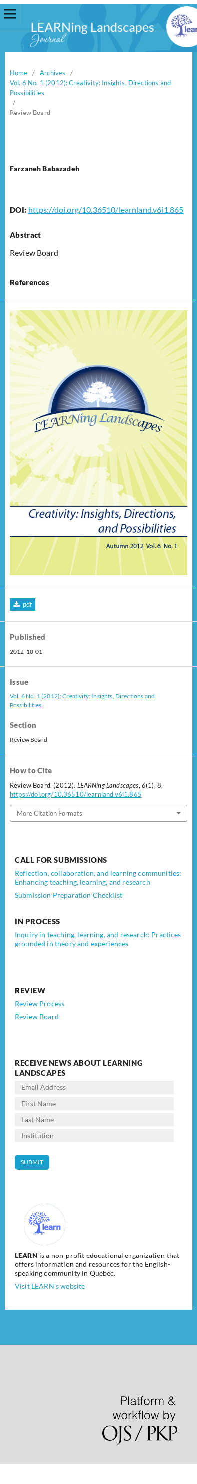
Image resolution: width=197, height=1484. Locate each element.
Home (19, 73)
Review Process (39, 1003)
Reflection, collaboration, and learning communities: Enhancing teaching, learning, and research (98, 877)
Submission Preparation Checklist (68, 895)
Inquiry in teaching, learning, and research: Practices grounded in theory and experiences (98, 939)
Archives (52, 73)
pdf (26, 604)
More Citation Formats (49, 813)
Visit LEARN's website (50, 1286)
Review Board (37, 1016)
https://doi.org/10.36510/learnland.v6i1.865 (106, 209)
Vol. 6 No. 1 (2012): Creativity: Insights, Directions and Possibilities (90, 88)
